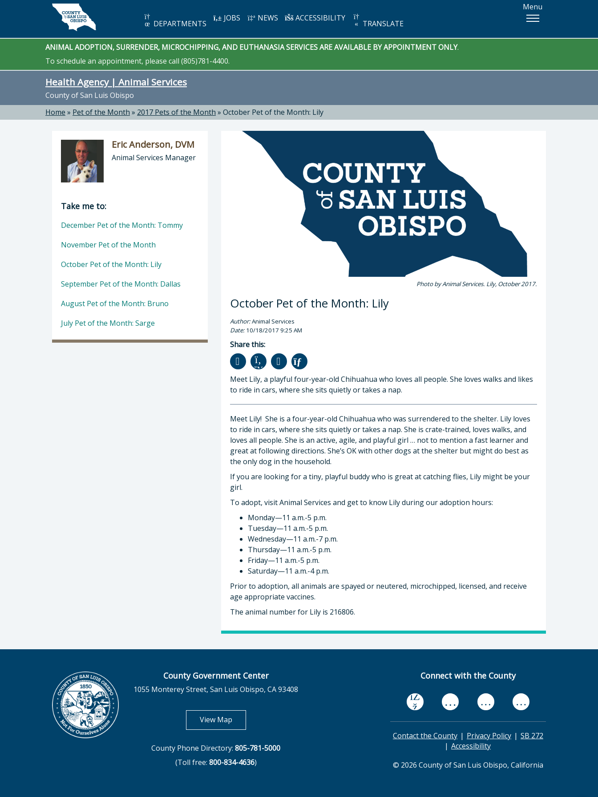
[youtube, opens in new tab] (450, 701)
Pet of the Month (101, 112)
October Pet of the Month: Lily (273, 112)
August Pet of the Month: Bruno (115, 303)
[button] (532, 18)
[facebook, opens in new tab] (415, 702)
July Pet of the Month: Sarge (108, 323)
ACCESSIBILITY (315, 17)
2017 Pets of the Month (176, 112)
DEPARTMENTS (174, 20)
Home (55, 112)
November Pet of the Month (108, 245)
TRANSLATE (378, 20)
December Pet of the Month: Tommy (122, 225)
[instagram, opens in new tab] (521, 702)
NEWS (262, 17)
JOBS (226, 17)
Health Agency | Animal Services (116, 82)
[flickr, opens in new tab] (486, 702)
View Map (223, 719)
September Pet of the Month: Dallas (121, 284)
